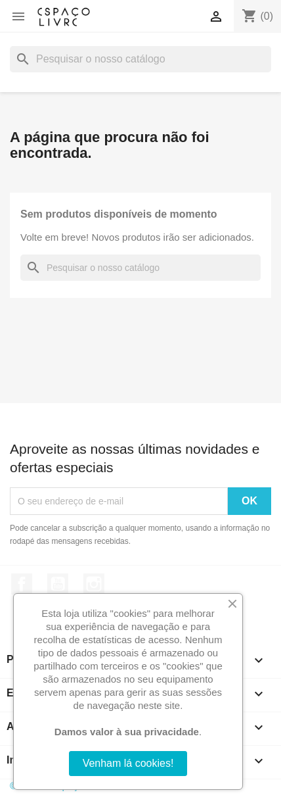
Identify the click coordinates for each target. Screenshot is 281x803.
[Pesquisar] (140, 59)
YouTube (57, 584)
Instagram (93, 584)
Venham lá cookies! (128, 763)
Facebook (21, 584)
